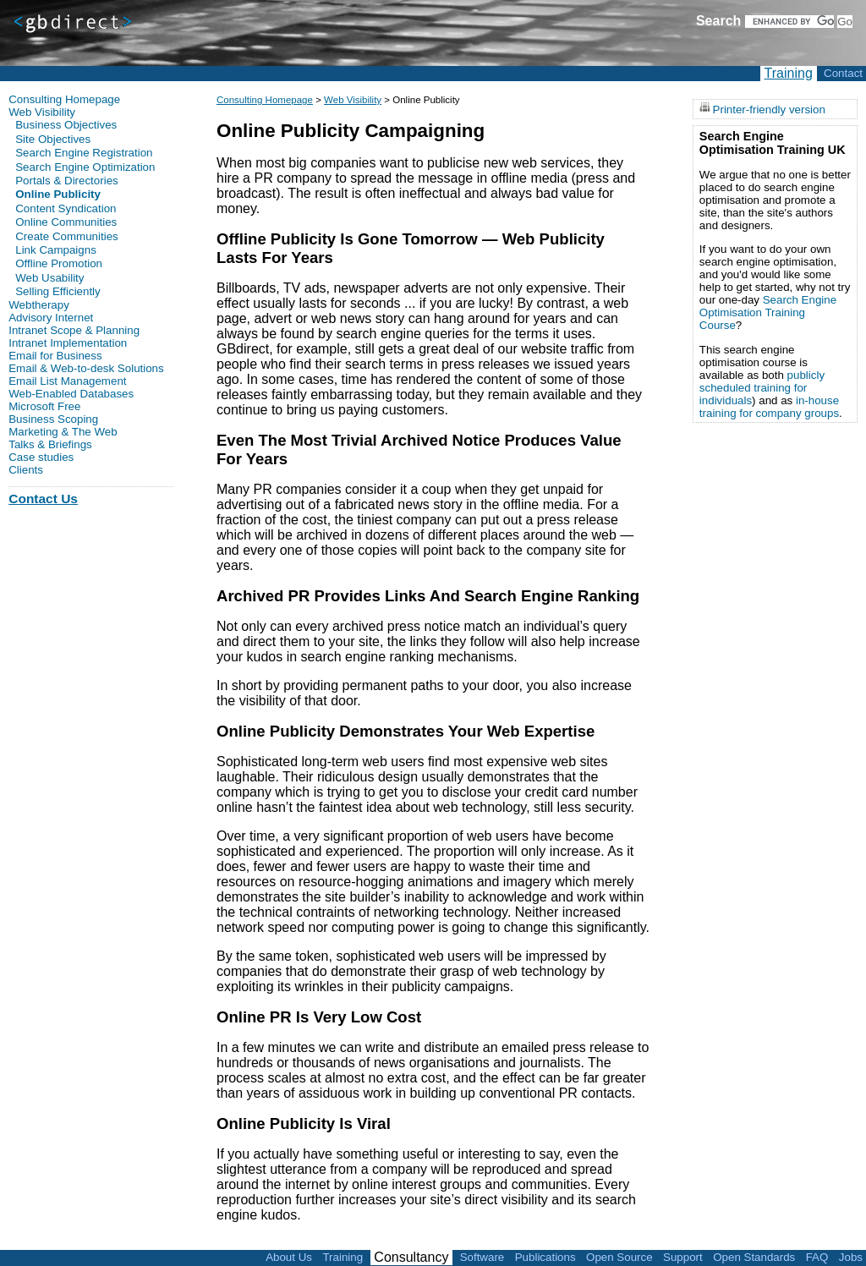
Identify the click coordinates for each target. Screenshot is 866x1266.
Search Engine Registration (83, 152)
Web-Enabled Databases (71, 393)
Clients (25, 469)
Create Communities (66, 236)
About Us (289, 1257)
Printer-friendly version (769, 108)
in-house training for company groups (769, 406)
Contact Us (43, 498)
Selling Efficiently (58, 291)
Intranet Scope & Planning (74, 330)
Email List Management (67, 381)
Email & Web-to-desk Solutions (85, 368)
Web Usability (49, 277)
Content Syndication (65, 208)
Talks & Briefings (50, 444)
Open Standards (754, 1257)
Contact (843, 73)
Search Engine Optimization (85, 167)
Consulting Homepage (264, 100)
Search (718, 21)
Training (789, 73)
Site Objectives (52, 139)
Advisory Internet (50, 317)
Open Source (619, 1257)
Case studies (41, 457)
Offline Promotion (58, 263)
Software (482, 1257)
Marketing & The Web (62, 431)
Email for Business (54, 355)
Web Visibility (352, 100)
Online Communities (66, 222)
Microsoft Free (44, 406)
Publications (545, 1257)
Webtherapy (38, 305)
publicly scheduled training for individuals (762, 388)
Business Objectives (66, 124)
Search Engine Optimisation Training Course (767, 312)
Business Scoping (53, 419)
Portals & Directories (66, 180)
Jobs (851, 1257)
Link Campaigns (55, 250)
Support (683, 1257)
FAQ (817, 1257)
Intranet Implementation (67, 343)
